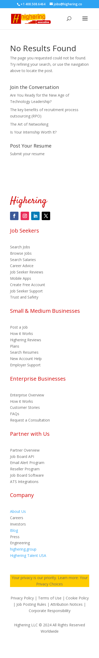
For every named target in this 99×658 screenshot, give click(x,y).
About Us (18, 511)
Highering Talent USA (28, 555)
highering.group (23, 549)
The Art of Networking (29, 124)
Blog (14, 530)
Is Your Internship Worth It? (33, 132)
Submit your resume (27, 153)
